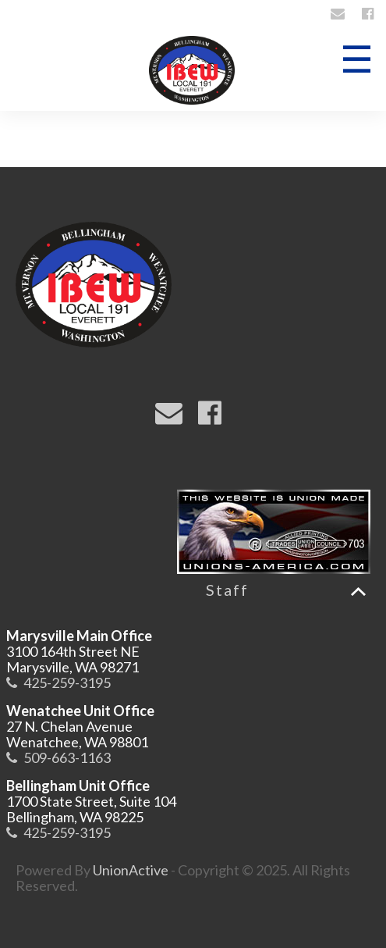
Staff (227, 589)
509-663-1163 (67, 757)
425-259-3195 (67, 682)
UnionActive (130, 870)
